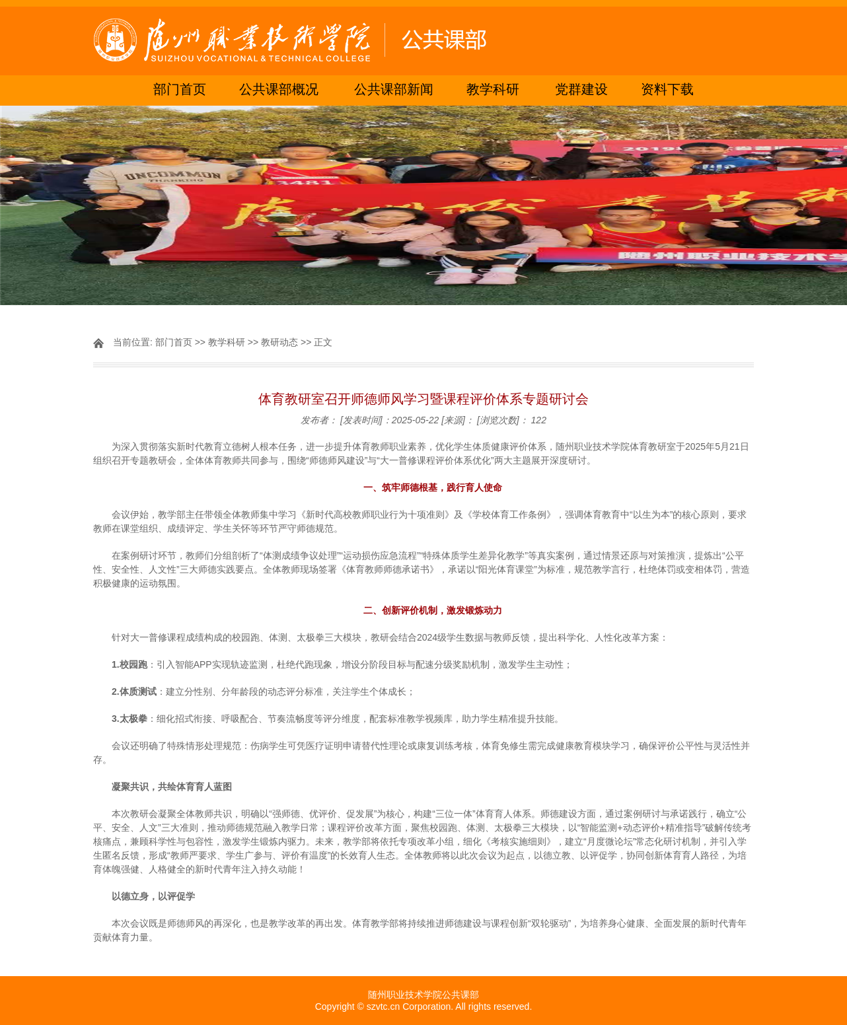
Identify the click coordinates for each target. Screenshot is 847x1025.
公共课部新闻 (393, 90)
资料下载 (667, 90)
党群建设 (581, 90)
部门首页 (179, 90)
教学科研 (492, 90)
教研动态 (279, 342)
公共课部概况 (278, 90)
